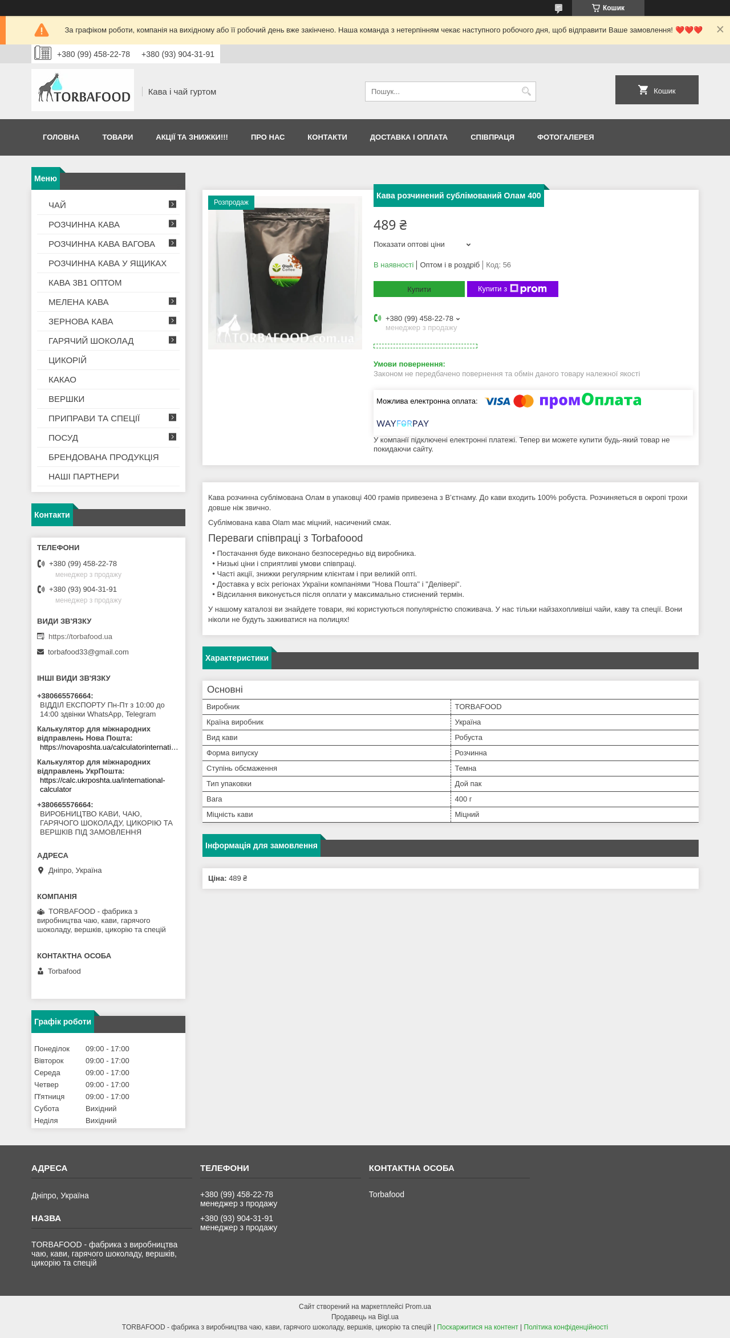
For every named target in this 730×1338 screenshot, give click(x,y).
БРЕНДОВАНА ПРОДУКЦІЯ (103, 457)
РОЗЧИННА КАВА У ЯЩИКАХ (107, 263)
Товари (117, 137)
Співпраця (492, 137)
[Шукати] (526, 91)
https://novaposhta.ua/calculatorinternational (110, 747)
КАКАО (62, 379)
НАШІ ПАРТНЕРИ (83, 476)
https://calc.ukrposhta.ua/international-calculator (102, 785)
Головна (61, 137)
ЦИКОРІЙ (67, 360)
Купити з (512, 289)
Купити (419, 289)
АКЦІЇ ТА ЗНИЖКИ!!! (192, 137)
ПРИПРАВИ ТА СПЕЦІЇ (94, 418)
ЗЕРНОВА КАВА (80, 321)
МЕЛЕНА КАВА (78, 302)
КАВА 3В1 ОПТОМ (84, 282)
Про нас (268, 137)
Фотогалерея (565, 137)
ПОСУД (63, 437)
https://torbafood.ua (80, 636)
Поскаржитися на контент (477, 1327)
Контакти (327, 137)
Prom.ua (418, 1307)
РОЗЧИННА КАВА (84, 224)
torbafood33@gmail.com (88, 652)
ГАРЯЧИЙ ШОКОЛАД (90, 340)
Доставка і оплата (409, 137)
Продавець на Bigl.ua (365, 1317)
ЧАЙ (57, 205)
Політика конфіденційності (566, 1327)
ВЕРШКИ (66, 399)
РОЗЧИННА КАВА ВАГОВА (101, 244)
